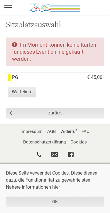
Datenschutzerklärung (44, 142)
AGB (51, 131)
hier (56, 187)
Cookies (78, 142)
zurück (55, 113)
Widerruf (68, 131)
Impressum (32, 131)
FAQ (85, 131)
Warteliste (22, 91)
